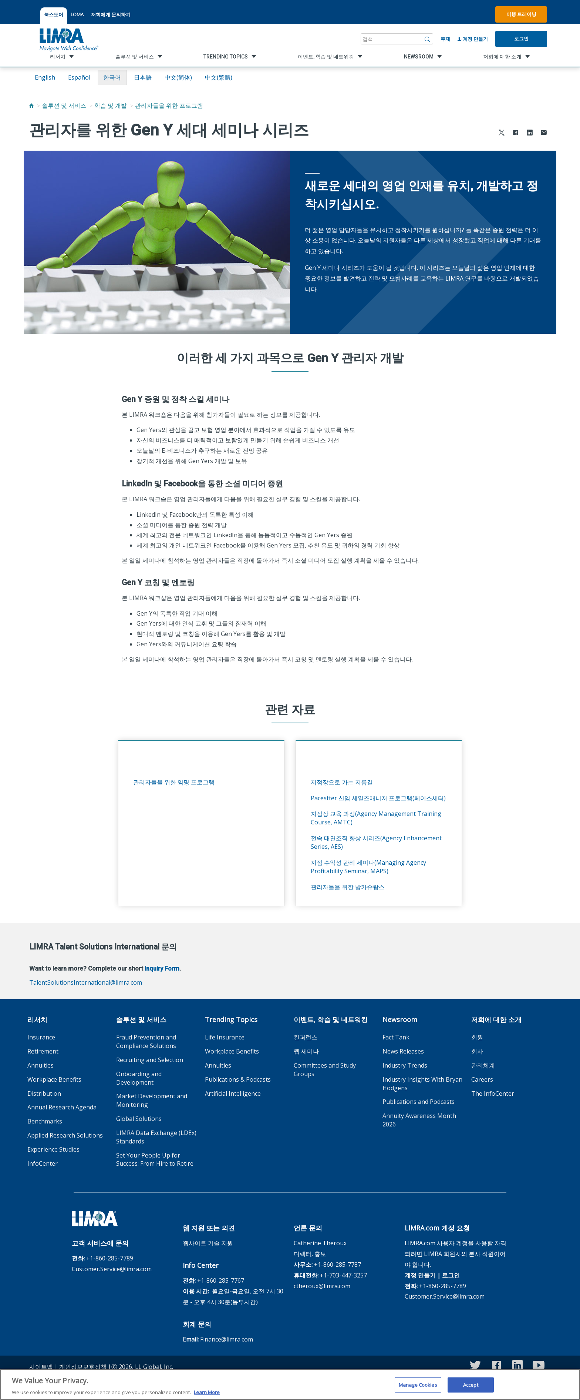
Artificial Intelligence (233, 1093)
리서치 (37, 1019)
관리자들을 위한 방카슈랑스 (348, 887)
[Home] (31, 105)
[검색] (427, 38)
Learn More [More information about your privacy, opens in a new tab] (207, 1394)
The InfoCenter (492, 1093)
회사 (477, 1051)
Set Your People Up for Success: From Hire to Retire (154, 1159)
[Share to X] (502, 133)
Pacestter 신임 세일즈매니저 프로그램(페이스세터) (378, 798)
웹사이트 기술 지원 (208, 1243)
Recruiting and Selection (149, 1060)
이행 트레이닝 (521, 14)
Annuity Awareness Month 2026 (419, 1120)
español (79, 77)
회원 (477, 1037)
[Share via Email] (544, 133)
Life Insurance (225, 1037)
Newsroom (399, 1019)
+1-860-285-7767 (220, 1280)
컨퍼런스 (305, 1037)
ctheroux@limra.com (322, 1286)
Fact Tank (395, 1037)
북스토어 (53, 14)
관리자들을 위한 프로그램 (169, 105)
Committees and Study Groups (325, 1069)
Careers (482, 1079)
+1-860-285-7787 (337, 1264)
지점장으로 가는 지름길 (342, 782)
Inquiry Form (162, 968)
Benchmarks (44, 1121)
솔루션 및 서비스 (64, 105)
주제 (445, 39)
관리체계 (483, 1065)
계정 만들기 (473, 39)
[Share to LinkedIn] (530, 133)
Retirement (42, 1051)
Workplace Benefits (54, 1079)
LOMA (77, 14)
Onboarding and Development (139, 1078)
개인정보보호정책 (83, 1367)
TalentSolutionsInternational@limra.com (85, 982)
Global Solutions (139, 1119)
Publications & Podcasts (238, 1079)
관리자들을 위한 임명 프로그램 (174, 782)
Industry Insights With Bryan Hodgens (422, 1083)
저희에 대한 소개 (496, 1019)
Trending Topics (231, 1019)
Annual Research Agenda (62, 1107)
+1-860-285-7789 (109, 1258)
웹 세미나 (306, 1051)
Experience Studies (53, 1149)
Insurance (41, 1037)
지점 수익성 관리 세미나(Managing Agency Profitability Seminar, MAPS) (368, 866)
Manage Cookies (418, 1386)
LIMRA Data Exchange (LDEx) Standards (156, 1137)
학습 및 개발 (110, 105)
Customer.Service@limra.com (112, 1269)
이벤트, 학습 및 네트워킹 (331, 1019)
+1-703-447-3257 (343, 1275)
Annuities (40, 1065)
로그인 (521, 38)
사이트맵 (41, 1367)
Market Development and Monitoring (151, 1100)
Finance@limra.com (226, 1339)
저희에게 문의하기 (111, 14)
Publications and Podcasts (418, 1102)
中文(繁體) (218, 77)
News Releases (403, 1051)
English (45, 77)
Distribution (44, 1093)
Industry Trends (404, 1065)
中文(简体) (178, 77)
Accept (470, 1386)
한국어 (112, 77)
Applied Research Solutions (65, 1135)
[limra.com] (68, 39)
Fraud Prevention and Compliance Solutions (146, 1041)
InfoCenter (42, 1163)
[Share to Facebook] (516, 133)
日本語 (143, 77)
